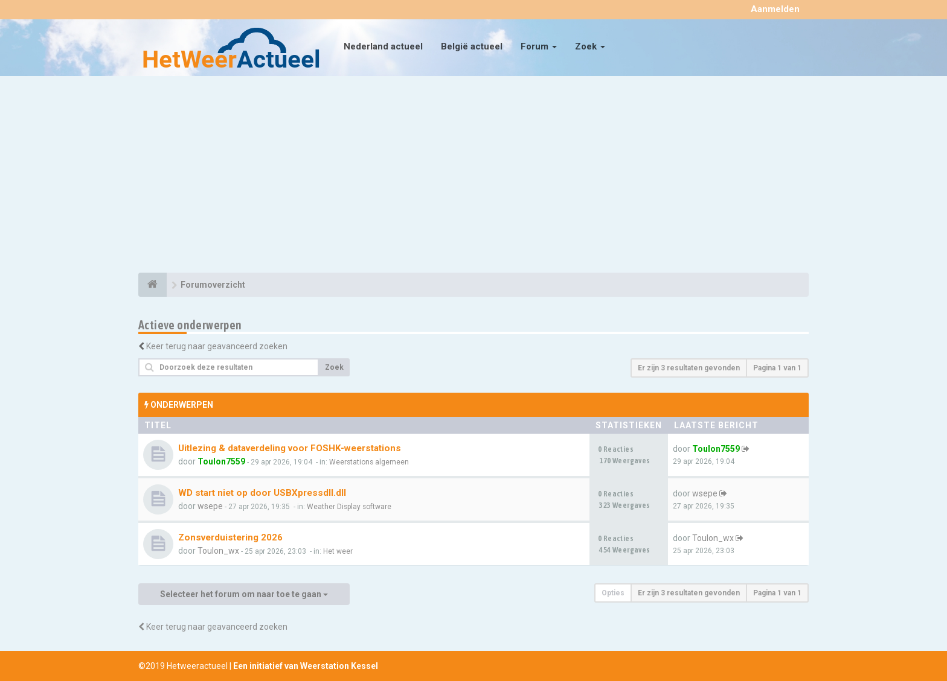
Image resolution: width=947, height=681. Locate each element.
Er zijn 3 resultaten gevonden (689, 368)
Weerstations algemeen (369, 462)
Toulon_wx (218, 551)
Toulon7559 (221, 461)
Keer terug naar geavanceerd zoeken (216, 346)
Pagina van (777, 368)
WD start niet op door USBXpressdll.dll (262, 492)
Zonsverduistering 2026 (230, 537)
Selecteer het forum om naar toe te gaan (244, 594)
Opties (613, 593)
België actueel (471, 46)
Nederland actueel (383, 46)
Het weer (338, 551)
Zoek (590, 46)
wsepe (210, 506)
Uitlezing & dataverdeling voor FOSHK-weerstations (289, 448)
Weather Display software (349, 506)
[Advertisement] (473, 176)
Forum (539, 46)
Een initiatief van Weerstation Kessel (305, 666)
